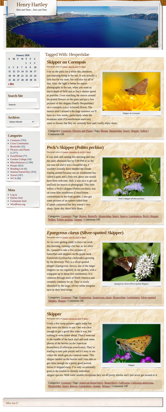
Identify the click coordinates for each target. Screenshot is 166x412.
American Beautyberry (91, 382)
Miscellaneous (17, 162)
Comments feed (18, 200)
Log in (13, 194)
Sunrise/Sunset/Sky (20, 171)
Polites (52, 219)
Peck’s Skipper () (75, 147)
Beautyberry (110, 382)
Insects (123, 216)
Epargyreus (85, 297)
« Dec (11, 83)
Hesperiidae (115, 131)
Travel (13, 175)
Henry (83, 67)
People (13, 165)
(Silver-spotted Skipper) (85, 232)
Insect (126, 131)
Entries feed (16, 197)
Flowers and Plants (83, 131)
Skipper (135, 131)
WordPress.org (17, 204)
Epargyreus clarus (102, 297)
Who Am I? (12, 403)
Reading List (16, 168)
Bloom (104, 131)
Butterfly (92, 216)
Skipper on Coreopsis (66, 62)
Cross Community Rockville (19, 145)
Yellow (144, 131)
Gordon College (18, 159)
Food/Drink (16, 155)
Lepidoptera (135, 216)
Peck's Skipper (150, 216)
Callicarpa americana (142, 382)
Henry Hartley (32, 5)
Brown (83, 216)
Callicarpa (124, 382)
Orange (97, 386)
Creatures (66, 131)
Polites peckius (65, 219)
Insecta (73, 386)
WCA (13, 178)
